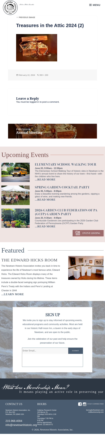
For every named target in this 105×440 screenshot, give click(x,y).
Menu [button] (96, 5)
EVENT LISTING (91, 233)
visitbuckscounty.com (96, 418)
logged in (34, 102)
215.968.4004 (13, 427)
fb (80, 410)
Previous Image (27, 17)
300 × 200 (43, 75)
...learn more (12, 294)
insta (84, 410)
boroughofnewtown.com (95, 416)
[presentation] (43, 361)
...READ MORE (45, 179)
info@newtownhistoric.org (21, 431)
